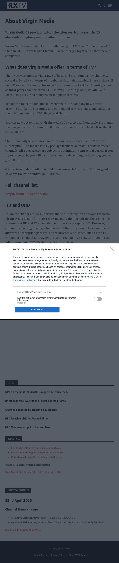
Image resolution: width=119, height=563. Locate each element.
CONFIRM (37, 309)
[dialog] (59, 281)
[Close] (113, 250)
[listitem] (59, 292)
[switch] (98, 299)
